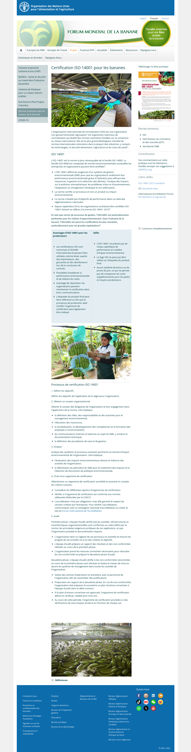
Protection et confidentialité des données (31, 708)
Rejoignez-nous (148, 50)
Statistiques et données (30, 57)
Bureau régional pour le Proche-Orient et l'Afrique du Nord (119, 732)
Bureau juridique (59, 722)
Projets (73, 50)
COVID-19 (23, 120)
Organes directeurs (60, 705)
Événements (116, 50)
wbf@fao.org (145, 169)
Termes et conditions (32, 700)
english (143, 18)
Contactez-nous (30, 696)
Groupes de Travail (57, 50)
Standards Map (150, 188)
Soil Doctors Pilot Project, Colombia (32, 103)
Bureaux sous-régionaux (120, 739)
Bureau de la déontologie (62, 726)
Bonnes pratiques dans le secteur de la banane (32, 112)
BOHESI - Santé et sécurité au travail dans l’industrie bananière (32, 80)
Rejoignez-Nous (53, 57)
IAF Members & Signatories (152, 196)
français (154, 18)
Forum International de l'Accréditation (82, 510)
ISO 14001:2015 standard (151, 183)
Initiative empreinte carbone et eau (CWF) (30, 69)
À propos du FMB (36, 50)
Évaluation (56, 717)
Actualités (102, 50)
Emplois (55, 696)
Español (165, 18)
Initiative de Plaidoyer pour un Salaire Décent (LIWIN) (30, 93)
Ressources (132, 50)
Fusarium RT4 (87, 50)
